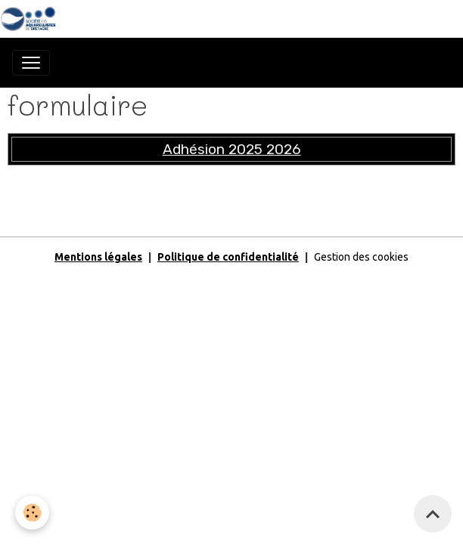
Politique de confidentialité (228, 257)
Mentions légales (98, 257)
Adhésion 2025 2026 (232, 149)
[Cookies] (32, 513)
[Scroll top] (433, 514)
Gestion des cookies (361, 257)
